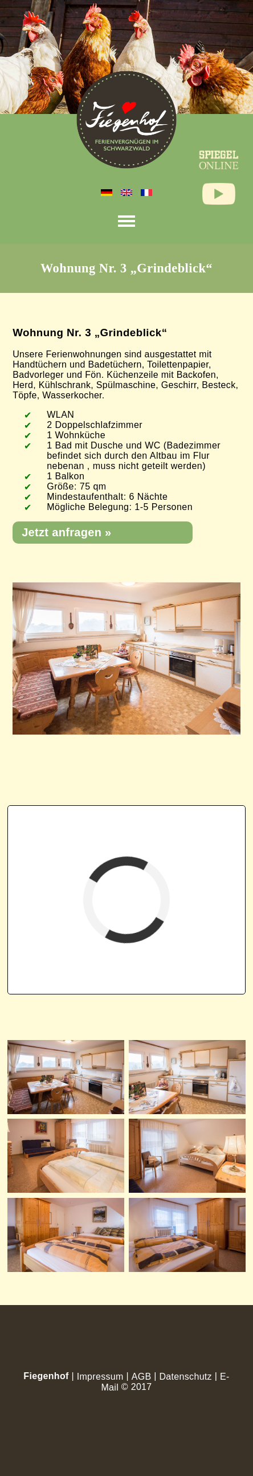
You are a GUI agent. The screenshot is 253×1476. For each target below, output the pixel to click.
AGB (142, 1376)
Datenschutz (185, 1376)
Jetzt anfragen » (66, 532)
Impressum (100, 1376)
